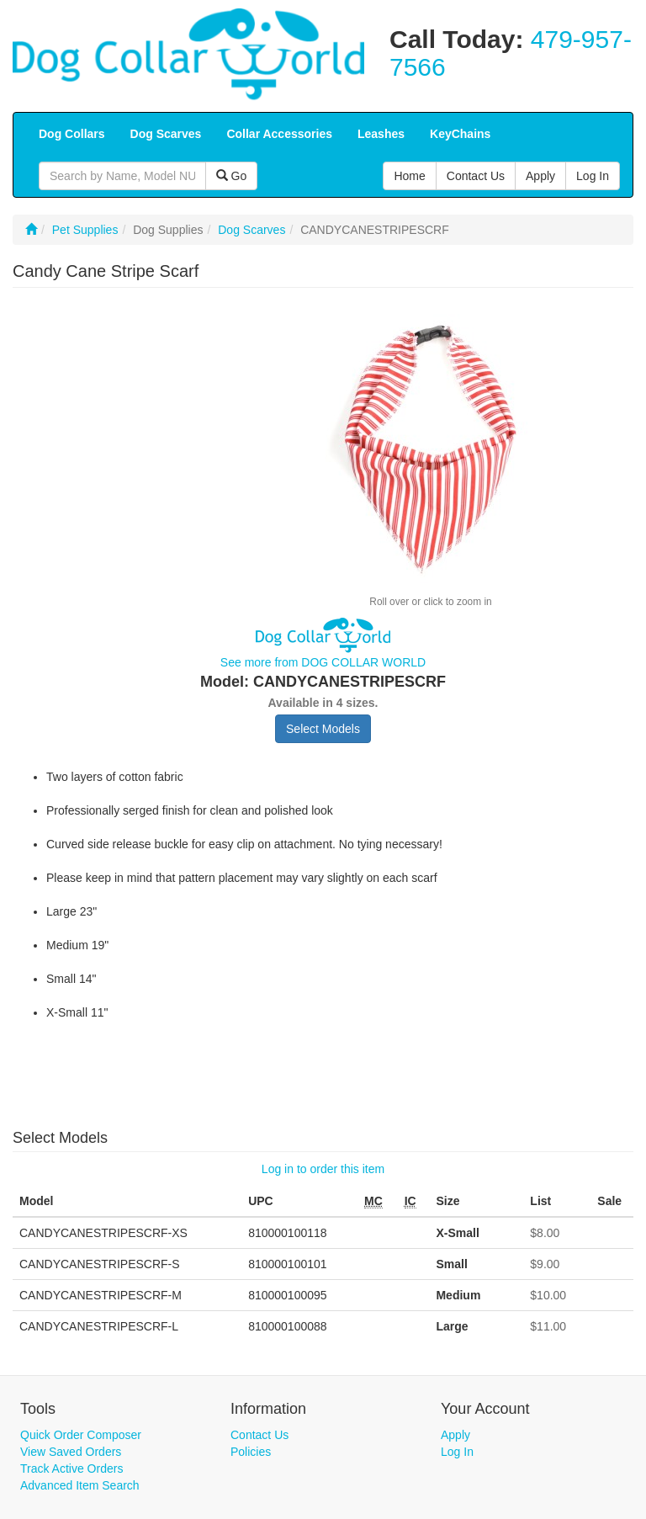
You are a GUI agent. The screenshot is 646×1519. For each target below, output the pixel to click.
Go (231, 176)
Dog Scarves (251, 229)
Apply (455, 1435)
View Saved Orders (70, 1451)
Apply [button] (540, 176)
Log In (457, 1451)
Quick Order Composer (80, 1435)
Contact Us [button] (476, 176)
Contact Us (259, 1435)
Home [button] (409, 176)
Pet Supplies (85, 229)
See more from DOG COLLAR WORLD (323, 662)
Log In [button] (592, 176)
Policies (250, 1451)
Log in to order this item (323, 1169)
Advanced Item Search (80, 1485)
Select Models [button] (323, 729)
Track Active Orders (71, 1468)
